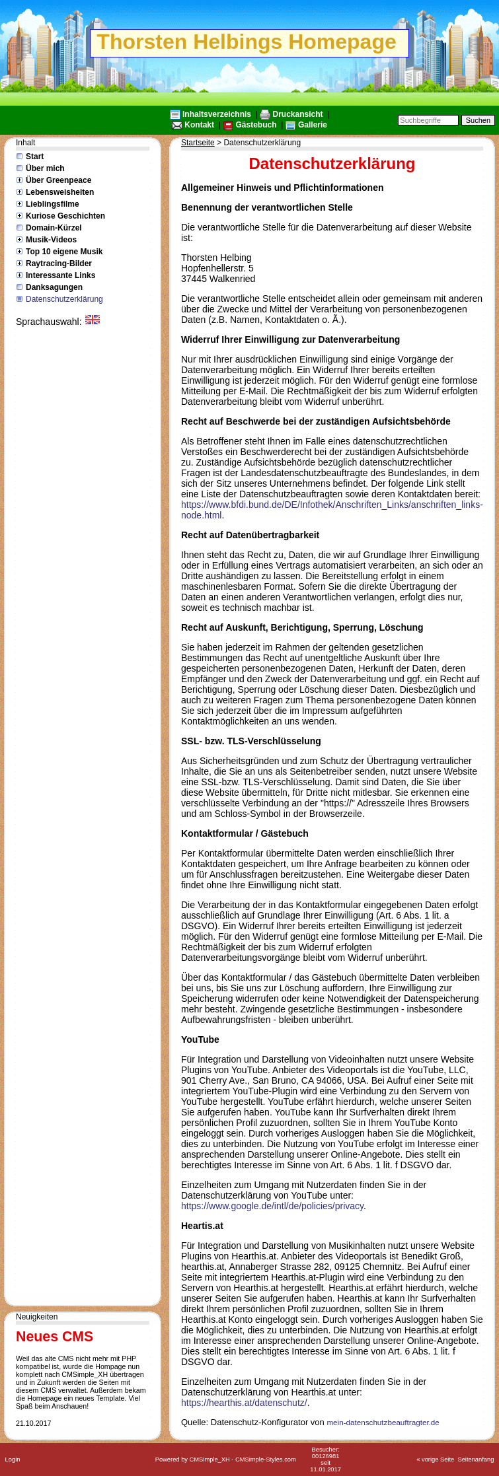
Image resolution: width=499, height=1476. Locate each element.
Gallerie (312, 124)
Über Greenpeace (58, 180)
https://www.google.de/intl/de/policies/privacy (272, 1206)
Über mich (45, 168)
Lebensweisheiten (60, 192)
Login (12, 1459)
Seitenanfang (475, 1459)
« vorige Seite (435, 1459)
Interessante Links (60, 275)
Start (35, 156)
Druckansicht (298, 114)
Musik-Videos (51, 239)
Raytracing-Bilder (59, 263)
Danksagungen (54, 287)
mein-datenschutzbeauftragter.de (382, 1422)
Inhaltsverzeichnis (216, 114)
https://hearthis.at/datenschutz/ (244, 1402)
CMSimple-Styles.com (265, 1459)
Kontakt (199, 124)
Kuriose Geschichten (65, 216)
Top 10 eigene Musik (64, 251)
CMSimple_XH (210, 1459)
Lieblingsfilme (52, 204)
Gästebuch (255, 124)
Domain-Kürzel (54, 227)
